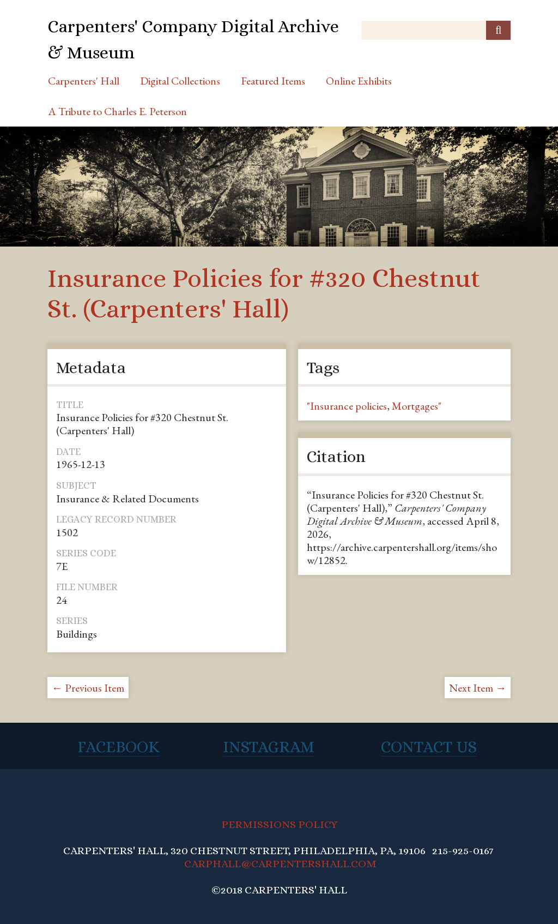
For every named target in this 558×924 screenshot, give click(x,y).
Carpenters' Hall (83, 81)
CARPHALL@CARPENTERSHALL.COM (280, 863)
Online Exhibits (359, 81)
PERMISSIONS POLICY (279, 824)
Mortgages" (416, 406)
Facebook (118, 746)
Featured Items (273, 81)
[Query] (436, 30)
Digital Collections (180, 81)
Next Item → (477, 688)
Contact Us (429, 746)
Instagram (268, 746)
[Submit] (498, 30)
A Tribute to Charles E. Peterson (117, 111)
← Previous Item (88, 688)
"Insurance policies (347, 406)
